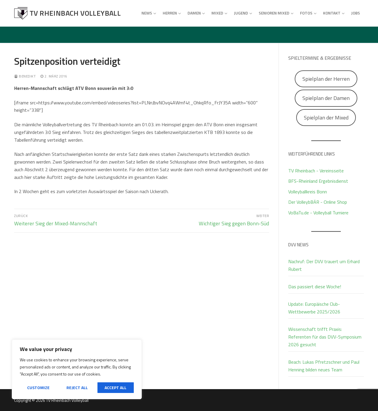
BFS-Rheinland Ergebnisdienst (318, 181)
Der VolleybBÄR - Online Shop (317, 202)
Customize (38, 387)
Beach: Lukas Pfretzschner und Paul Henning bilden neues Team (323, 365)
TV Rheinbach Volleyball (75, 13)
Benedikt (25, 76)
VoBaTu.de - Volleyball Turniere (318, 212)
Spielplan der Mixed (326, 118)
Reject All (77, 387)
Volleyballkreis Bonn (307, 191)
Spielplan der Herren (326, 79)
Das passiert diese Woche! (314, 286)
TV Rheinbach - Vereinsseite (316, 170)
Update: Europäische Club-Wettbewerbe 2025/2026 (314, 307)
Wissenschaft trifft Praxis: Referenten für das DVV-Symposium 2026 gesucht (324, 337)
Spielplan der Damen (326, 98)
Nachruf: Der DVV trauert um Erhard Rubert (324, 265)
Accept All (115, 387)
